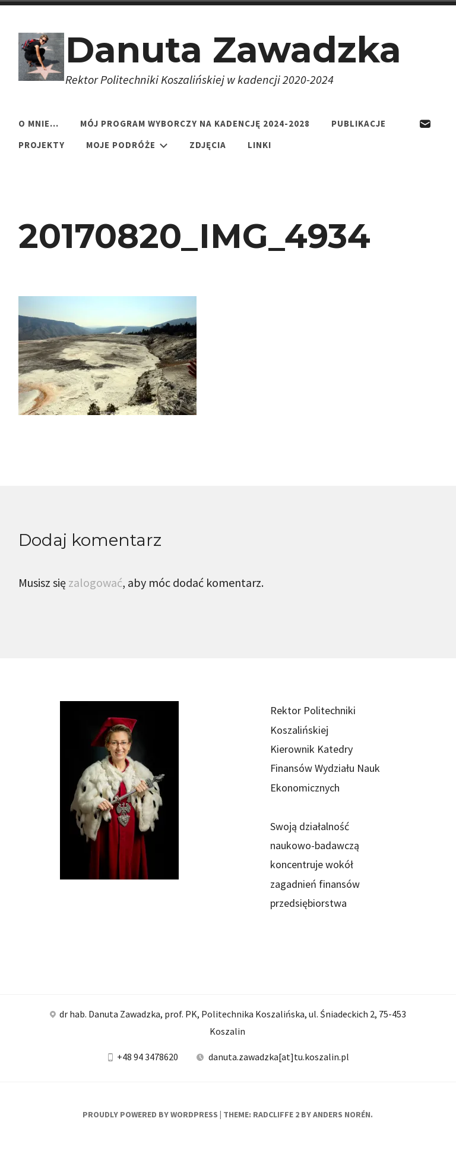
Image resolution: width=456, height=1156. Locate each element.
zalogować (95, 592)
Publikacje (358, 123)
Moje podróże (127, 144)
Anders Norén (341, 1123)
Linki (259, 144)
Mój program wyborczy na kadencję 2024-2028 (195, 123)
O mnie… (38, 123)
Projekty (41, 144)
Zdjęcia (207, 144)
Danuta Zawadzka (256, 49)
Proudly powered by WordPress (150, 1123)
